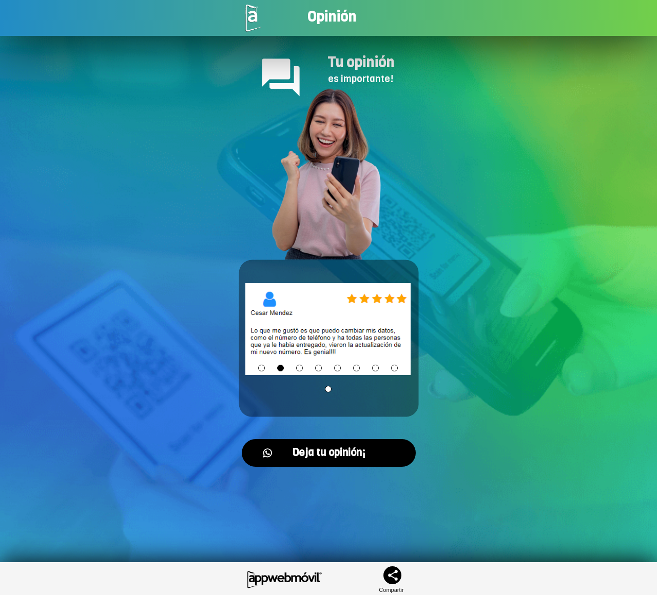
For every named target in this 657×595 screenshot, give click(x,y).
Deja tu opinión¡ (313, 453)
